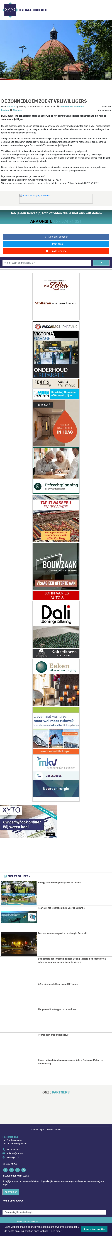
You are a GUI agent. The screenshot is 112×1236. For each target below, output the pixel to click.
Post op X (56, 243)
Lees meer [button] (55, 1231)
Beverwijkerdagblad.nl (33, 10)
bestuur (5, 110)
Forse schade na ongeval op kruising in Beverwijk (63, 933)
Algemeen (18, 110)
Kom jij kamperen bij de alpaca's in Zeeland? (60, 882)
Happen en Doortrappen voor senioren (57, 1009)
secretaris (79, 106)
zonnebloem (66, 106)
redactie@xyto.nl (15, 1153)
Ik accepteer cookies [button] (94, 1229)
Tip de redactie (55, 251)
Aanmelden (11, 1191)
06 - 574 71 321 (67, 221)
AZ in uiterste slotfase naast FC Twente (58, 984)
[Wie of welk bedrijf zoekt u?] (46, 263)
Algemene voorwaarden (27, 1221)
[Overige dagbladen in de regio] (54, 1212)
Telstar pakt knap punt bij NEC (53, 1034)
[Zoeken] (101, 263)
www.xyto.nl (13, 1157)
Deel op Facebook (56, 236)
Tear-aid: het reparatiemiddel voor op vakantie (61, 908)
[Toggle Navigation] (102, 10)
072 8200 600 (13, 1149)
